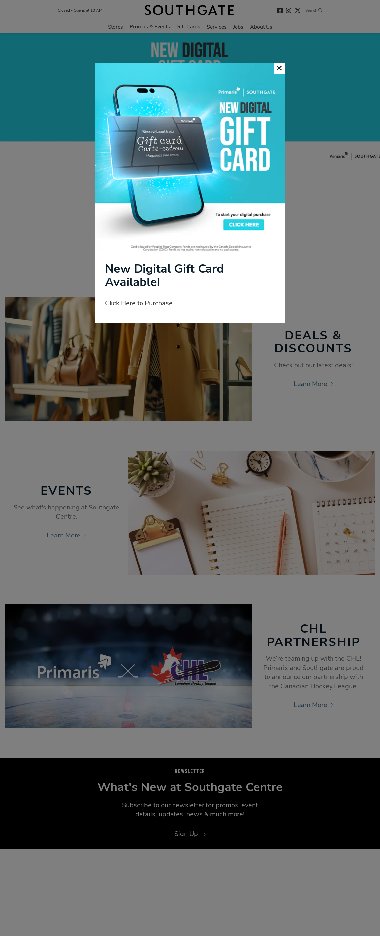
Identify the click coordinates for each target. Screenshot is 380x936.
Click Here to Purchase (139, 303)
